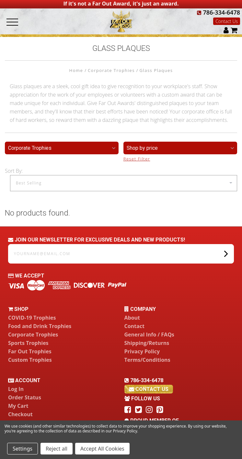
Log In (16, 389)
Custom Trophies (30, 359)
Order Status (24, 397)
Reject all (56, 448)
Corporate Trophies (33, 334)
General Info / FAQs (149, 334)
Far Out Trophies (30, 351)
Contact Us (226, 21)
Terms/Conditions (147, 359)
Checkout (20, 414)
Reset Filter (136, 159)
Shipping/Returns (146, 343)
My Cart (18, 405)
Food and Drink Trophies (39, 326)
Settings (22, 448)
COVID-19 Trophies (32, 317)
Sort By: (14, 170)
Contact (134, 326)
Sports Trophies (28, 343)
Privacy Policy (142, 351)
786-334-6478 (218, 12)
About (132, 317)
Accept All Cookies (102, 448)
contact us (148, 389)
